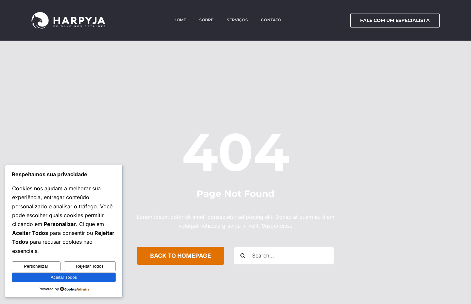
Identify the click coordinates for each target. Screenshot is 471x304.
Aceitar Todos (64, 277)
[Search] (243, 256)
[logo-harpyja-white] (68, 14)
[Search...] (284, 256)
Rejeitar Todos (90, 266)
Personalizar (36, 266)
